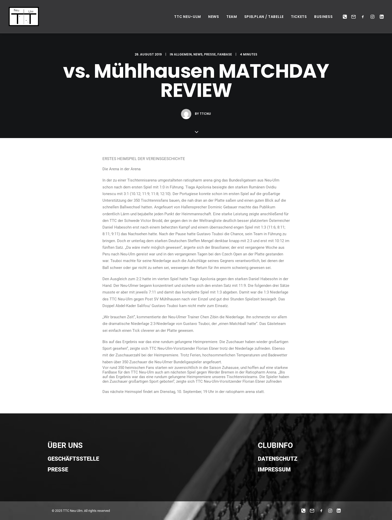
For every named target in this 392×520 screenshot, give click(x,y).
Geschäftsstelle (73, 459)
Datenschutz (277, 459)
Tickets (299, 16)
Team (231, 16)
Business (323, 16)
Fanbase (224, 54)
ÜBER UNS (65, 445)
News (213, 16)
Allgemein (183, 54)
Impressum (274, 469)
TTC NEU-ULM (187, 16)
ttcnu (205, 113)
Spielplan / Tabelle (264, 16)
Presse (210, 54)
